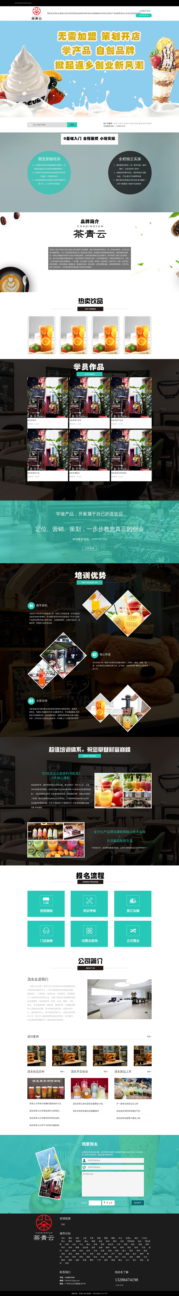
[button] (87, 114)
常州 (63, 1247)
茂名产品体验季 (114, 13)
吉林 (77, 1238)
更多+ (149, 1036)
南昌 (145, 1251)
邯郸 (93, 1241)
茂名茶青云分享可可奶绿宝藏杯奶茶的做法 (48, 1125)
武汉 (124, 1257)
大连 (74, 1244)
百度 (63, 1224)
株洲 (63, 1260)
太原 (122, 1241)
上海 (84, 1238)
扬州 (107, 1247)
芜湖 (110, 1251)
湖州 (74, 1251)
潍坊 (106, 1254)
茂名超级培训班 (81, 13)
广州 (99, 1260)
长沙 (145, 1257)
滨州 (67, 1257)
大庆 (118, 1244)
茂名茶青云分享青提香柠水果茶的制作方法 (48, 1111)
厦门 (124, 1251)
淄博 (77, 1254)
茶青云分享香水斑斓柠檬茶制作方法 (45, 1104)
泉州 (131, 1251)
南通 (77, 1247)
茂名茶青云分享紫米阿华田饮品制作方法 (47, 1118)
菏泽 (74, 1257)
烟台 (99, 1254)
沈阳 (67, 1244)
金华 (88, 1251)
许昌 (102, 1257)
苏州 (70, 1247)
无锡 (140, 1244)
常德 (84, 1260)
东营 (91, 1254)
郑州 (81, 1257)
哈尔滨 (110, 1244)
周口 (117, 1257)
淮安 (93, 1247)
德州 (141, 1254)
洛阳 (88, 1257)
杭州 (136, 1247)
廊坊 (115, 1241)
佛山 (120, 1260)
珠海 (113, 1260)
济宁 (113, 1254)
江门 (127, 1260)
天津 (91, 1238)
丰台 (120, 1238)
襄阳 (138, 1257)
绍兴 (81, 1251)
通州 (70, 1241)
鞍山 (88, 1244)
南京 (133, 1244)
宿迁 (129, 1247)
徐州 (147, 1244)
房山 (63, 1241)
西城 (106, 1238)
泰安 (120, 1254)
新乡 (95, 1257)
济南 (63, 1254)
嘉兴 (67, 1251)
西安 (102, 1244)
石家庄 (78, 1241)
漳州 (138, 1251)
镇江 (115, 1247)
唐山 (86, 1241)
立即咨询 (89, 548)
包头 (139, 1241)
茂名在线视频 (92, 13)
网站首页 (50, 13)
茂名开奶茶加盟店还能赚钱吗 (86, 1111)
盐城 (100, 1247)
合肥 (102, 1251)
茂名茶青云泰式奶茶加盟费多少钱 (88, 1104)
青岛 (70, 1254)
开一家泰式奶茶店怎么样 (127, 1104)
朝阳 (113, 1238)
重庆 (70, 1238)
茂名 (141, 1260)
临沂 (134, 1254)
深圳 (106, 1260)
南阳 (110, 1257)
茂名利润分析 (103, 13)
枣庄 (84, 1254)
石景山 (128, 1238)
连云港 (85, 1247)
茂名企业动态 (125, 13)
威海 (127, 1254)
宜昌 (131, 1257)
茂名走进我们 (59, 13)
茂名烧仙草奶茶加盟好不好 (128, 1111)
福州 (117, 1251)
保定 (100, 1241)
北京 (63, 1238)
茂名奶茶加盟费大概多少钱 (128, 1118)
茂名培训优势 (70, 13)
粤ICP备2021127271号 (100, 1293)
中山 (81, 1244)
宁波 (143, 1247)
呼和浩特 (130, 1241)
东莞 (67, 1263)
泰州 (122, 1247)
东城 (99, 1238)
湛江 (134, 1260)
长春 (95, 1244)
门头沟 (144, 1238)
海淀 (136, 1238)
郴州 (91, 1260)
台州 (95, 1251)
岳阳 (77, 1260)
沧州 (107, 1241)
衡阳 (70, 1260)
